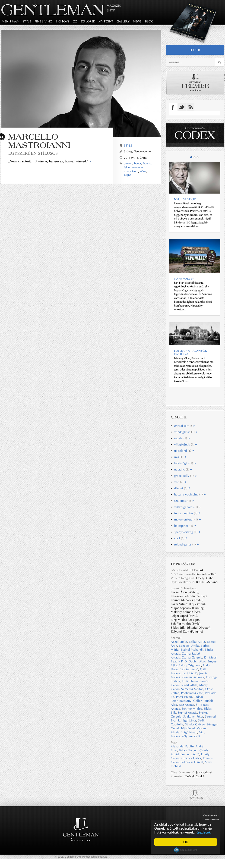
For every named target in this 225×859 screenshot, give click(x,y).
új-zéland (184, 450)
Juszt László (189, 673)
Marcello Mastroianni (39, 141)
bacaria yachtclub (190, 494)
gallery (123, 21)
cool (180, 538)
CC (75, 21)
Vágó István (189, 732)
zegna (127, 174)
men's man (10, 21)
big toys (62, 21)
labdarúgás (185, 463)
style (27, 21)
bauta (137, 163)
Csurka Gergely (192, 657)
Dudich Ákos (197, 661)
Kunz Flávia (190, 681)
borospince (185, 525)
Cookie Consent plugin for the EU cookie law (185, 850)
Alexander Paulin (182, 746)
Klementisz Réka (193, 677)
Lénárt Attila (189, 685)
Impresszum (212, 819)
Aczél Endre (179, 641)
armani (128, 163)
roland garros (186, 544)
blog (149, 21)
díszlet (182, 488)
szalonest (184, 500)
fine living (43, 21)
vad (180, 482)
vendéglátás (185, 432)
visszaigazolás (187, 507)
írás (180, 457)
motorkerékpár (187, 519)
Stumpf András (187, 712)
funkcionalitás (187, 513)
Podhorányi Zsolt (192, 693)
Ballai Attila (197, 641)
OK (185, 842)
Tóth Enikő (188, 728)
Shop (111, 10)
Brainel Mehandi (192, 649)
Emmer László (190, 754)
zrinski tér (184, 425)
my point (105, 21)
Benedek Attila (189, 645)
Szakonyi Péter (193, 716)
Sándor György (195, 724)
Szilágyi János (186, 720)
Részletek (203, 832)
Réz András (186, 704)
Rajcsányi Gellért (191, 700)
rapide (182, 438)
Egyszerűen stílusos (33, 153)
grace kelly (185, 475)
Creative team (211, 815)
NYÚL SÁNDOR (185, 199)
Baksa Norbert (188, 750)
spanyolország (187, 532)
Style (128, 145)
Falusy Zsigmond (190, 665)
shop (195, 50)
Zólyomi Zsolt (191, 736)
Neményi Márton (192, 689)
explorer (87, 21)
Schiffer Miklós (192, 708)
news (137, 21)
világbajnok (185, 444)
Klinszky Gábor (191, 758)
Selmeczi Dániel (192, 762)
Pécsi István (184, 697)
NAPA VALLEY (184, 278)
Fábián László (189, 669)
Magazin (114, 5)
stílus (143, 171)
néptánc (183, 469)
